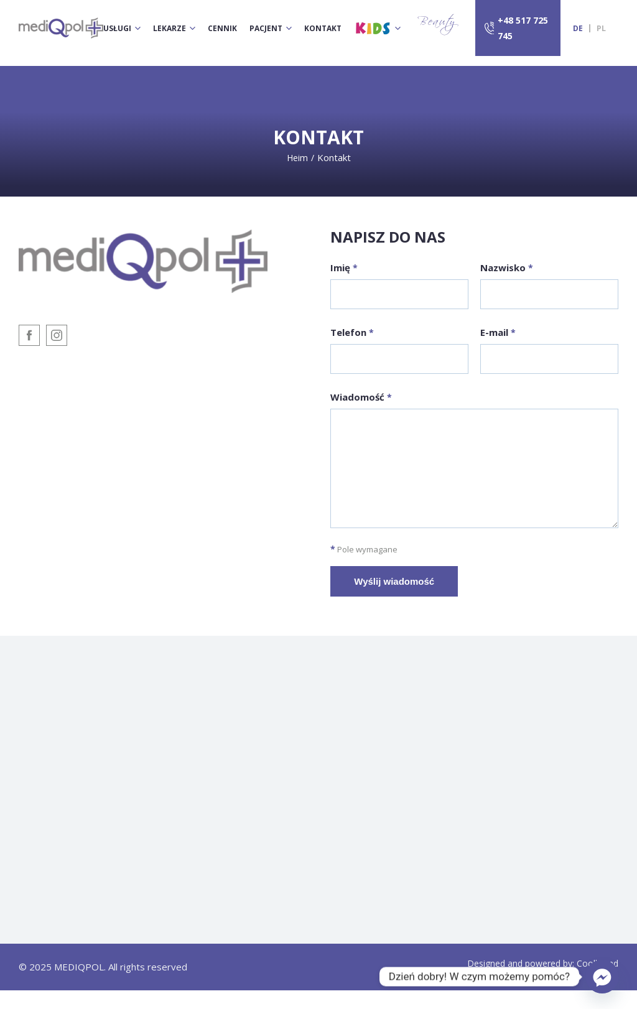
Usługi (117, 28)
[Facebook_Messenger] (602, 976)
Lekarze (169, 28)
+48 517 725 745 (523, 28)
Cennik (222, 28)
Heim (297, 158)
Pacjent (265, 28)
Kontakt (323, 28)
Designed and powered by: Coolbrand (542, 983)
